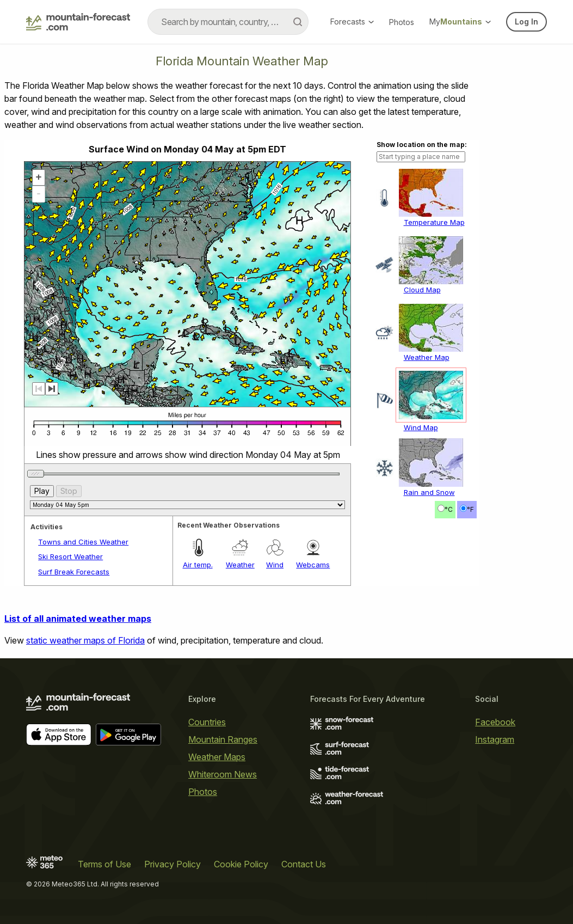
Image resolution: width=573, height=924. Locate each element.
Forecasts (352, 21)
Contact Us (303, 864)
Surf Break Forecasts (73, 571)
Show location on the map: (422, 144)
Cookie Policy (241, 864)
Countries (207, 722)
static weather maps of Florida (85, 640)
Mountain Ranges (222, 739)
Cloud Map (422, 289)
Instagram (494, 739)
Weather (240, 564)
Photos (401, 22)
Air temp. (198, 564)
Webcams (313, 564)
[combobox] (228, 22)
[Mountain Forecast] (78, 21)
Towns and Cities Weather (83, 541)
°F (470, 509)
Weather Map (426, 357)
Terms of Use (104, 864)
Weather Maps (216, 756)
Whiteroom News (222, 774)
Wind (275, 564)
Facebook (495, 722)
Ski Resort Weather (70, 556)
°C (449, 509)
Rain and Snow (429, 492)
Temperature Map (434, 222)
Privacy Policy (172, 864)
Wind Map (421, 427)
